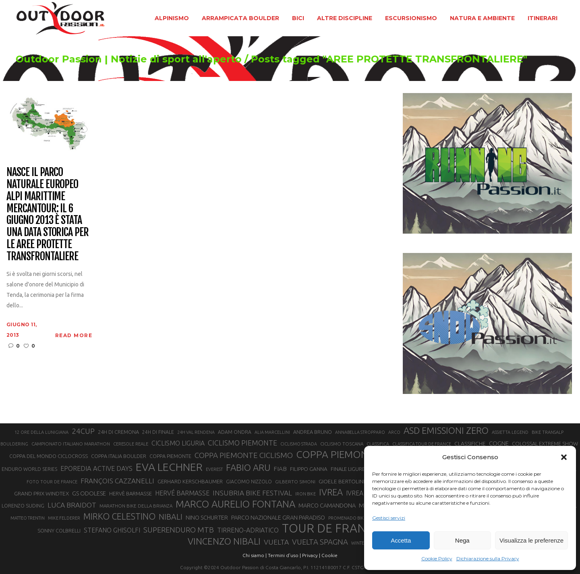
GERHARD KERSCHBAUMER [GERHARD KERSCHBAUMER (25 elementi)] (190, 482)
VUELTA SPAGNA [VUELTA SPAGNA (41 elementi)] (320, 542)
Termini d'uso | (284, 555)
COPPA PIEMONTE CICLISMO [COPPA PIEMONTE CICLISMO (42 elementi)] (244, 455)
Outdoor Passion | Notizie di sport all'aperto (149, 59)
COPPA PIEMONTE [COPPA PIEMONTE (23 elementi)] (170, 456)
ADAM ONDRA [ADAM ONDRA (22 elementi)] (234, 432)
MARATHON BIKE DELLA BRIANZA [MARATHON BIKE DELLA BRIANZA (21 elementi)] (135, 505)
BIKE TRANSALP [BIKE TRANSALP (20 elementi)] (547, 432)
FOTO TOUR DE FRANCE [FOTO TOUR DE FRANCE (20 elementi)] (52, 481)
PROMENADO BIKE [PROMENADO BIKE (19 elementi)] (347, 518)
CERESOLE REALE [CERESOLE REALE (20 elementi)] (130, 443)
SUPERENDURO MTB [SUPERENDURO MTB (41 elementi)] (178, 530)
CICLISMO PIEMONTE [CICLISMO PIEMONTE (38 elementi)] (242, 443)
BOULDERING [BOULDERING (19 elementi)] (14, 443)
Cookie (329, 555)
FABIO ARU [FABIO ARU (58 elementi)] (248, 467)
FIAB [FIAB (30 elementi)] (280, 468)
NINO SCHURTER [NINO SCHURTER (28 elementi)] (207, 517)
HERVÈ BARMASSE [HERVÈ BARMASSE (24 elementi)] (130, 493)
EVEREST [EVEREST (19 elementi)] (214, 469)
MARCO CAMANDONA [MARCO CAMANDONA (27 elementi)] (327, 505)
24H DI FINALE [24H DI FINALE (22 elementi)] (158, 432)
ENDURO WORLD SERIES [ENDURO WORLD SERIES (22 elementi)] (29, 469)
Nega (462, 540)
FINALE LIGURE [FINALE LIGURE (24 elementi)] (348, 469)
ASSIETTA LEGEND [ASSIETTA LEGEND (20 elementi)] (510, 432)
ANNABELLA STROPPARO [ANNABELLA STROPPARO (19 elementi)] (360, 432)
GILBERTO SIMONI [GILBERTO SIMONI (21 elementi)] (295, 481)
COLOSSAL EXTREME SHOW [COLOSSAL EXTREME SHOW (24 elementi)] (545, 443)
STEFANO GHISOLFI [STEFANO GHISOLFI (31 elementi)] (112, 530)
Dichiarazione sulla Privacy (487, 558)
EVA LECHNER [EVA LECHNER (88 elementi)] (169, 467)
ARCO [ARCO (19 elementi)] (394, 432)
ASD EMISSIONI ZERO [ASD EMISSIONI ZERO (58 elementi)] (446, 430)
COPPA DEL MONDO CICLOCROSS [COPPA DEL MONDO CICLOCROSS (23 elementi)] (48, 456)
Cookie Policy (436, 558)
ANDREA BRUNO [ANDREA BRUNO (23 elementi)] (312, 432)
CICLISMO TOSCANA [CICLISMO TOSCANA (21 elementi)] (341, 443)
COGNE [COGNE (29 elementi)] (499, 443)
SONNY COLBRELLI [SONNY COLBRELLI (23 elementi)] (59, 530)
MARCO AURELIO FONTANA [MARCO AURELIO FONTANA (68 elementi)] (235, 504)
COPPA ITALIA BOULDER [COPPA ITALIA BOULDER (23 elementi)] (118, 456)
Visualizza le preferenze (531, 540)
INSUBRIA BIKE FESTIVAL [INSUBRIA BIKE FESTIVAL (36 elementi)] (252, 493)
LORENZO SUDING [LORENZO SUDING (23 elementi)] (23, 505)
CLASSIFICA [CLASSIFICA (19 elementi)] (378, 443)
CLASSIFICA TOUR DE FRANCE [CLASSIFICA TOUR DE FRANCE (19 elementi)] (421, 443)
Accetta (401, 540)
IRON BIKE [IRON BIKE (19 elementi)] (305, 493)
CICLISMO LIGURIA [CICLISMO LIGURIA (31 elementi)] (178, 443)
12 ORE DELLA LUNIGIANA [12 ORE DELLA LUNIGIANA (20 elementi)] (41, 432)
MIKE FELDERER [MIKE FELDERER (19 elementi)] (64, 518)
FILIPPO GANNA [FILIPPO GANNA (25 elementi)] (308, 469)
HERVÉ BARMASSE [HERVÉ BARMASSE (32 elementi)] (182, 493)
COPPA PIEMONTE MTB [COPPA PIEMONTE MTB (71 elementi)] (349, 454)
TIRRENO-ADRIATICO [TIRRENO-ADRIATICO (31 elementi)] (248, 530)
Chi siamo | (254, 555)
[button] (564, 457)
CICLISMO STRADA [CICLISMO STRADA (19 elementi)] (298, 443)
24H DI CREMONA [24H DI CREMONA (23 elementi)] (118, 432)
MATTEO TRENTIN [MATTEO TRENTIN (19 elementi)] (27, 518)
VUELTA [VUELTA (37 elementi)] (276, 542)
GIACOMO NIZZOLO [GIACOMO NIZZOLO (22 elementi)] (249, 481)
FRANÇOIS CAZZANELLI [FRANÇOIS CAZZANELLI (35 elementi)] (117, 481)
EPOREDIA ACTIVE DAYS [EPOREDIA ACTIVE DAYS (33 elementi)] (96, 468)
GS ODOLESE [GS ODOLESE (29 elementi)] (89, 493)
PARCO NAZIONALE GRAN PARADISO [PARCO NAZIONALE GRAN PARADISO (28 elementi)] (278, 517)
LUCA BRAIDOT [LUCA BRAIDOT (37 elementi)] (72, 505)
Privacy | (311, 555)
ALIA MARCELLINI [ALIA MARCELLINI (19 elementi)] (272, 432)
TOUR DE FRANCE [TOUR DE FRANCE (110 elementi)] (331, 528)
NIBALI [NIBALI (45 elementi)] (170, 516)
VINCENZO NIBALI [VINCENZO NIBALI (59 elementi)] (224, 541)
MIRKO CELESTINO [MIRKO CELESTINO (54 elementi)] (119, 516)
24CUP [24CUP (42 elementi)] (83, 431)
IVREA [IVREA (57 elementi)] (331, 492)
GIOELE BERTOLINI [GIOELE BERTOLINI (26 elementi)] (342, 481)
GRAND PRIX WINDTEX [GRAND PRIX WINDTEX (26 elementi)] (41, 493)
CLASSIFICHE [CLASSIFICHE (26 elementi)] (470, 443)
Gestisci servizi (388, 518)
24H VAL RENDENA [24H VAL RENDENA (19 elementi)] (196, 432)
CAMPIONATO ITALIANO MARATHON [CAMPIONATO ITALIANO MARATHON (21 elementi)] (70, 443)
